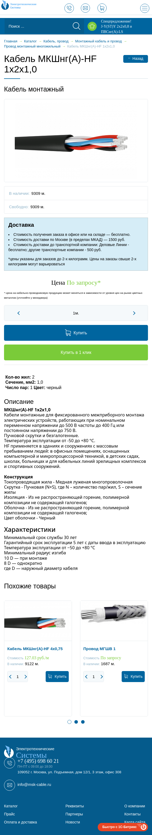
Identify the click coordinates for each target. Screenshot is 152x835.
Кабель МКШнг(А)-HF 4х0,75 (35, 648)
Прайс (9, 814)
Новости (73, 822)
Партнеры (74, 814)
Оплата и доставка (20, 822)
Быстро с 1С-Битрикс (119, 827)
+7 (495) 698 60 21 (38, 761)
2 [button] (76, 722)
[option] (38, 662)
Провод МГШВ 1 (99, 648)
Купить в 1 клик (76, 352)
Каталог (11, 806)
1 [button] (69, 722)
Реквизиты (75, 806)
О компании (134, 806)
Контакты (132, 814)
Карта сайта (134, 822)
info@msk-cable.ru (34, 784)
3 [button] (83, 722)
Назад (135, 58)
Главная (10, 41)
